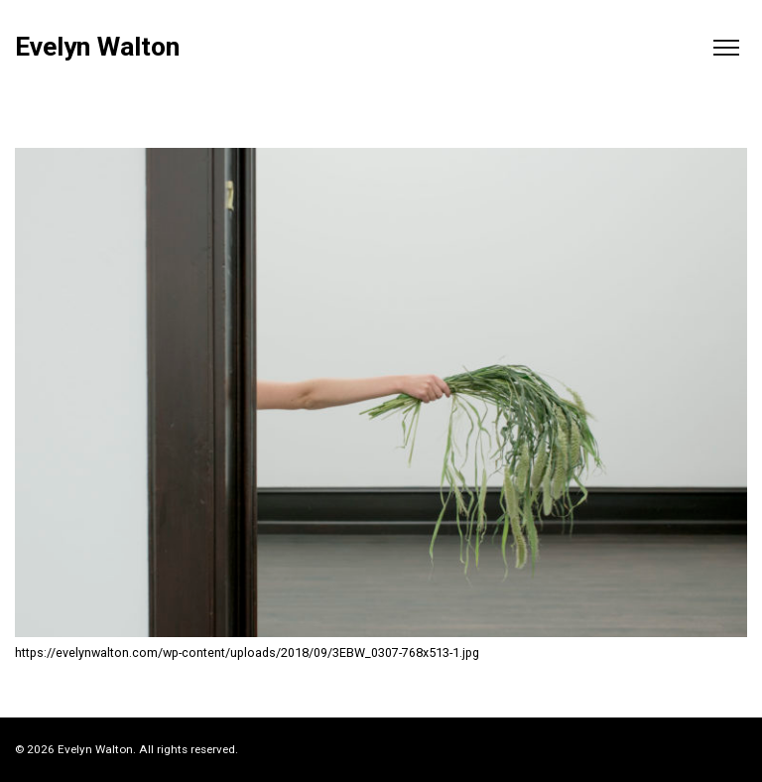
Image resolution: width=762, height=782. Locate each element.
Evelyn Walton (97, 47)
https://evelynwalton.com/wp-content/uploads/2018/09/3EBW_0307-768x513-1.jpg (247, 652)
